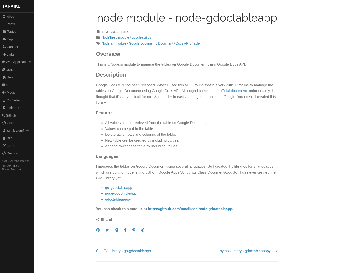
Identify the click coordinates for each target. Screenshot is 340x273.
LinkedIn (10, 108)
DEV (7, 138)
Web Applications (16, 62)
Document (165, 43)
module (123, 37)
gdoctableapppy (118, 199)
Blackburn (16, 169)
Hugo (16, 166)
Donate (9, 70)
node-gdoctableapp (120, 193)
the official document (230, 91)
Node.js (107, 43)
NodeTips (109, 37)
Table (196, 43)
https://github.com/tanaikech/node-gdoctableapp (190, 209)
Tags (8, 39)
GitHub (9, 115)
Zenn (8, 146)
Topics (9, 31)
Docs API (182, 43)
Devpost (10, 153)
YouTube (11, 100)
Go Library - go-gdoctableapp (127, 251)
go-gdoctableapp (118, 188)
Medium (10, 92)
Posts (8, 24)
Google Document (142, 43)
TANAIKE (11, 6)
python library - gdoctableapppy (245, 251)
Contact (10, 47)
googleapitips (141, 37)
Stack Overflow (15, 131)
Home (8, 77)
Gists (8, 123)
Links (8, 54)
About (8, 16)
